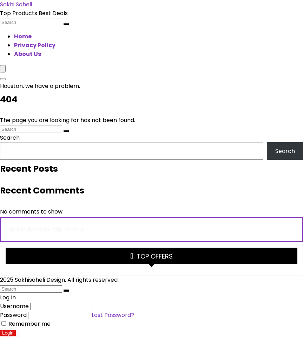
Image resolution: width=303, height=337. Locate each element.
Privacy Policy (34, 45)
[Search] (66, 24)
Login (8, 333)
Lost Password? (113, 315)
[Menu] (3, 68)
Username (14, 306)
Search (10, 138)
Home (23, 36)
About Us (27, 54)
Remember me (26, 324)
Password (13, 315)
